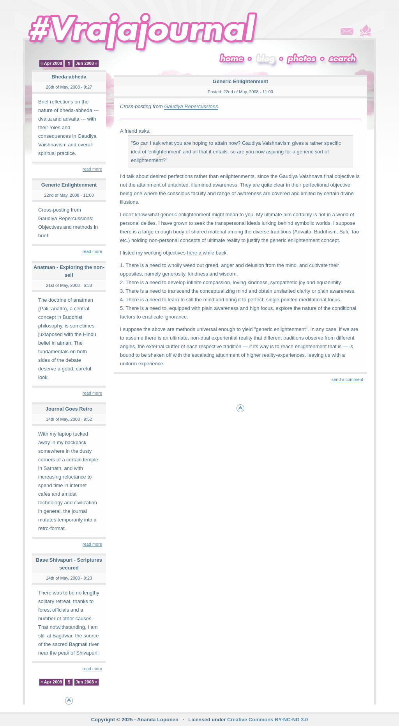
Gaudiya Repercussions (191, 106)
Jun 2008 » (86, 63)
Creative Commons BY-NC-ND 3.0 (267, 719)
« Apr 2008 (51, 63)
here (192, 253)
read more (92, 169)
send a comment (347, 379)
